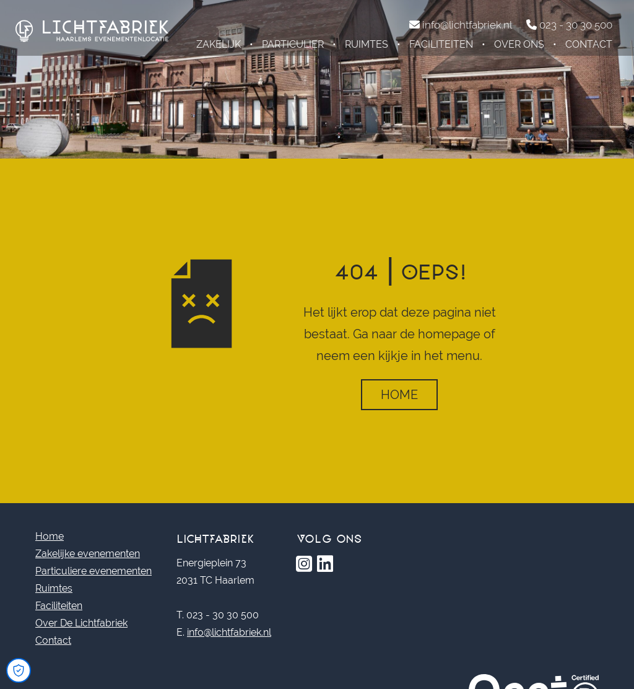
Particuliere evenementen (93, 571)
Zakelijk (218, 44)
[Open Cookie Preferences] (18, 670)
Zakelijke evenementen (87, 554)
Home (399, 394)
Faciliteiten (441, 44)
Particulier (293, 44)
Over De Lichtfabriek (81, 623)
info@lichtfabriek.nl (229, 632)
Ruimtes (366, 44)
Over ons (519, 44)
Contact (588, 44)
